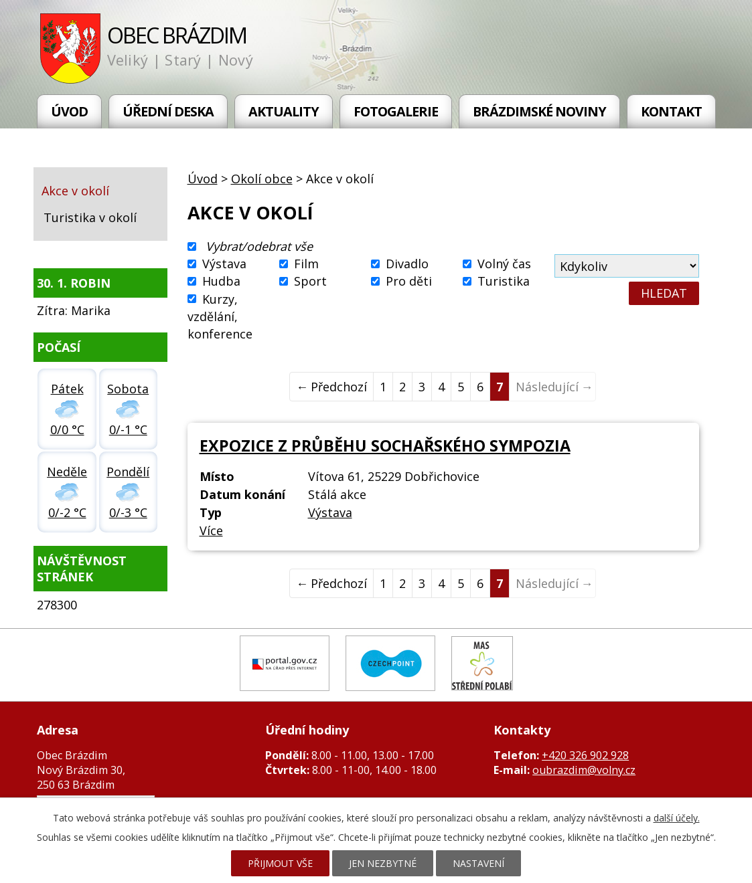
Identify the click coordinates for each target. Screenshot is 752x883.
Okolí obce (262, 179)
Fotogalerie (396, 111)
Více (211, 530)
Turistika (503, 282)
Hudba (221, 282)
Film (306, 264)
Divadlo (407, 264)
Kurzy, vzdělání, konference (219, 316)
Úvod (69, 111)
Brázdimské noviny (539, 111)
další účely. (677, 817)
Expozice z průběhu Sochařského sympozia (385, 445)
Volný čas (504, 264)
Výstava (224, 264)
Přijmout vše (280, 863)
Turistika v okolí (90, 217)
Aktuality (283, 111)
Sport (310, 282)
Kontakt (671, 111)
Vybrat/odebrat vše (259, 246)
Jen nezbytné (383, 863)
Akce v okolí (75, 191)
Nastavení (478, 863)
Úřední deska (168, 111)
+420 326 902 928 (585, 755)
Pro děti (409, 282)
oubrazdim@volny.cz (583, 770)
